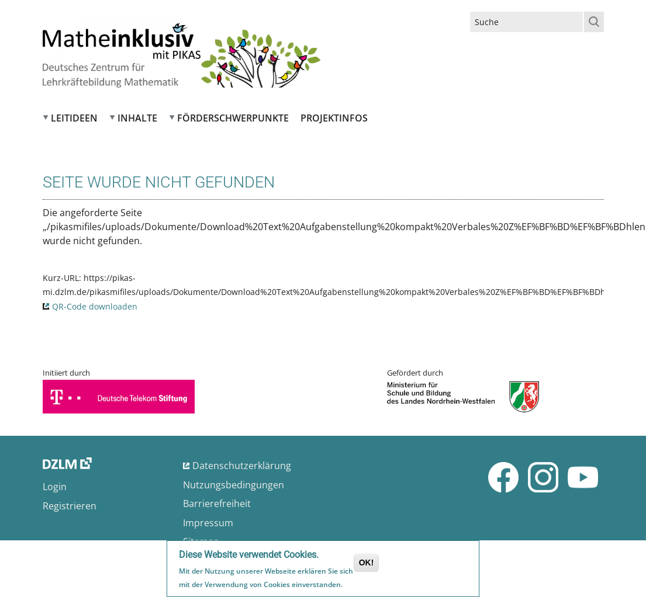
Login (55, 486)
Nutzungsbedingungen (233, 484)
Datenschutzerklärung (241, 465)
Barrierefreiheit (217, 503)
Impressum (208, 522)
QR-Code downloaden (94, 306)
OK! (366, 564)
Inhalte (137, 118)
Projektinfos (334, 118)
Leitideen (74, 118)
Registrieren (69, 505)
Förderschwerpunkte (233, 118)
